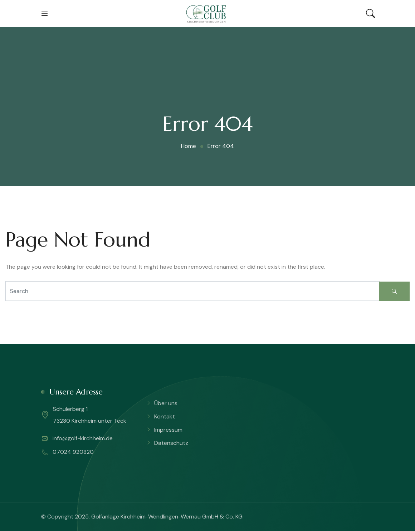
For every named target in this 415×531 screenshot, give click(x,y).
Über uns (165, 403)
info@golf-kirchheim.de (77, 438)
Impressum (168, 429)
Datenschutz (171, 443)
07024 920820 (68, 452)
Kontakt (164, 416)
